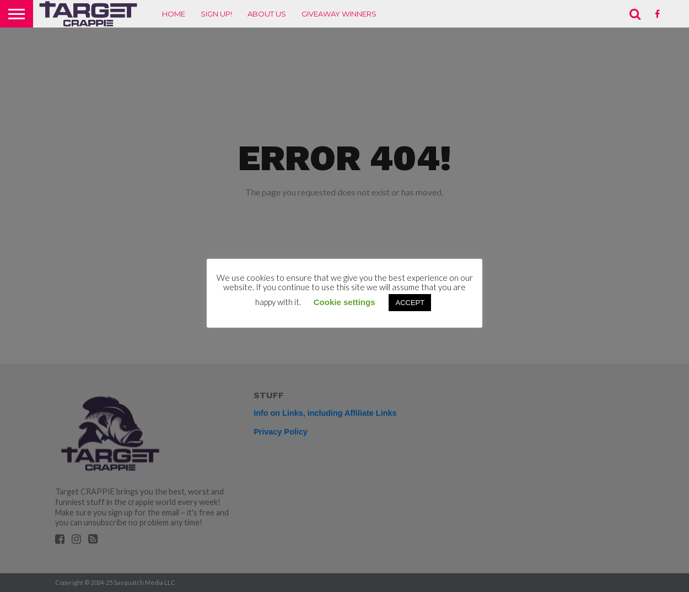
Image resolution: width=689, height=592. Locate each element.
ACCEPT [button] (409, 302)
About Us (266, 13)
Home (173, 13)
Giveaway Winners (339, 13)
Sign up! (216, 13)
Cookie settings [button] (344, 302)
